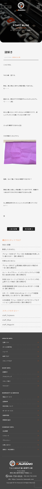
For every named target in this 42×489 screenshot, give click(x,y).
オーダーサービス (8, 411)
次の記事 (29, 229)
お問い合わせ (6, 445)
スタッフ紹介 (6, 381)
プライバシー (6, 440)
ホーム (12, 30)
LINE (6, 6)
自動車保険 (6, 415)
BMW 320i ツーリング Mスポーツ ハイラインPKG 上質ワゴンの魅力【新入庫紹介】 (20, 280)
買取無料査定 (6, 420)
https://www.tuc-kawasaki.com (23, 479)
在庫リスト (3, 6)
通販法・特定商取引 (8, 449)
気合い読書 (6, 245)
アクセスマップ (7, 376)
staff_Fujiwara (8, 315)
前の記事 (13, 229)
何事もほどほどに (8, 261)
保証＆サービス (7, 397)
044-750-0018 (9, 6)
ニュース (5, 351)
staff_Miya (6, 320)
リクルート (6, 435)
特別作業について (8, 406)
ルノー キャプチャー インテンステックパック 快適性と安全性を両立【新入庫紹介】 (21, 273)
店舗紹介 (5, 372)
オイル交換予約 (7, 347)
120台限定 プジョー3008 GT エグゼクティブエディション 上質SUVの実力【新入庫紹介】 (20, 301)
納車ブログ (6, 356)
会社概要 (5, 431)
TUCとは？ (6, 386)
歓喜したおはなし (8, 249)
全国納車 (5, 401)
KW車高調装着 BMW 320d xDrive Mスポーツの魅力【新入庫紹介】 (20, 287)
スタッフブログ (21, 30)
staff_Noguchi (8, 324)
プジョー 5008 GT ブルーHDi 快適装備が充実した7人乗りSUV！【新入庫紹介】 (21, 255)
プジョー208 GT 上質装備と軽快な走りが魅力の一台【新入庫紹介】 (20, 266)
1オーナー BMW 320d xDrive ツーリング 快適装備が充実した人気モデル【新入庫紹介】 (20, 294)
